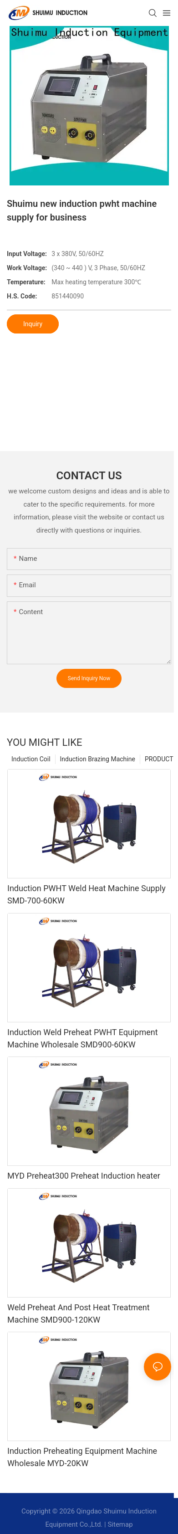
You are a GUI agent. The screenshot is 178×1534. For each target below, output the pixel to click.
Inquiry (32, 324)
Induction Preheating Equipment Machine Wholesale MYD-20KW (82, 1457)
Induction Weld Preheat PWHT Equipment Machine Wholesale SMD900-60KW (82, 1038)
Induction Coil (31, 759)
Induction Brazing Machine (97, 759)
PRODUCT (159, 759)
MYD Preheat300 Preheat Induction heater (83, 1175)
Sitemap (119, 1524)
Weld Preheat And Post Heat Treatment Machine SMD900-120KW (78, 1313)
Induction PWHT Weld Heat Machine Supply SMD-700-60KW (86, 894)
